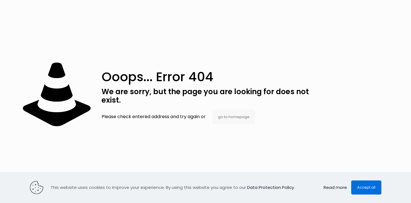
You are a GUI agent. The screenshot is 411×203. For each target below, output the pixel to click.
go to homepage (234, 117)
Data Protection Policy (270, 187)
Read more (335, 187)
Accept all (366, 187)
